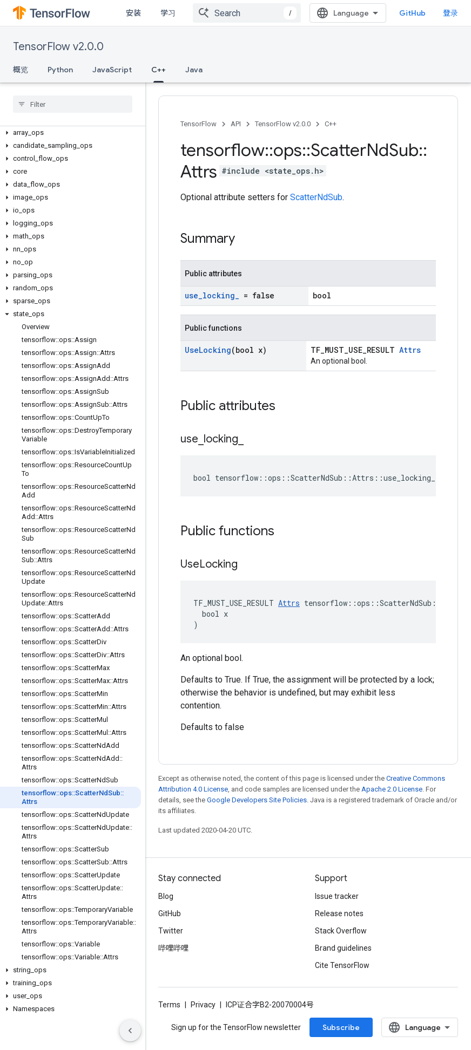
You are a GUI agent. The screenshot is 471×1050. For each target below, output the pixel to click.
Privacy (203, 1004)
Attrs (410, 350)
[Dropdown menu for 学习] (188, 13)
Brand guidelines (343, 948)
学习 (168, 13)
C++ (331, 124)
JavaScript (112, 69)
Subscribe (341, 1027)
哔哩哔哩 (173, 948)
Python (60, 69)
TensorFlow (198, 124)
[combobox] (271, 13)
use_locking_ (212, 295)
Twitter (170, 930)
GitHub (436, 13)
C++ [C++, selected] (158, 69)
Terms (169, 1004)
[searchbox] (72, 104)
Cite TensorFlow (342, 965)
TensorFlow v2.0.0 (58, 46)
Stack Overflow (341, 930)
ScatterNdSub (316, 197)
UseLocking (208, 350)
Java (194, 69)
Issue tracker (337, 896)
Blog (165, 896)
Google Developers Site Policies (257, 800)
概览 (20, 69)
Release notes (339, 913)
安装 (133, 13)
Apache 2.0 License (391, 789)
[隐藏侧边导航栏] (130, 1030)
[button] (70, 132)
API (236, 124)
